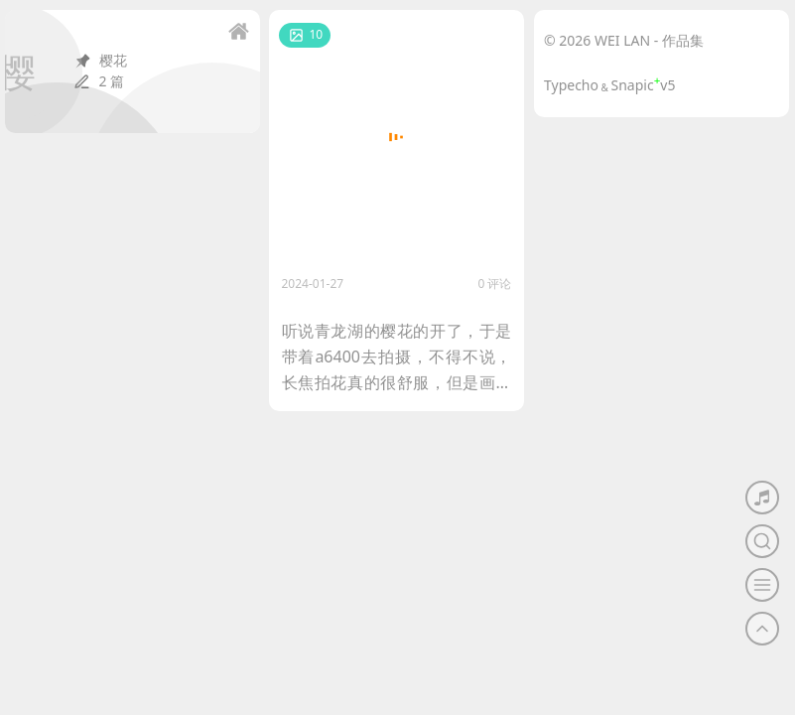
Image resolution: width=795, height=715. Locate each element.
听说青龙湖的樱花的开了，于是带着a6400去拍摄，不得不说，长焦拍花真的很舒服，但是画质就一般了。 (397, 357)
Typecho (571, 84)
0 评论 (495, 283)
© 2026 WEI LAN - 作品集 (624, 40)
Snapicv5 (643, 84)
